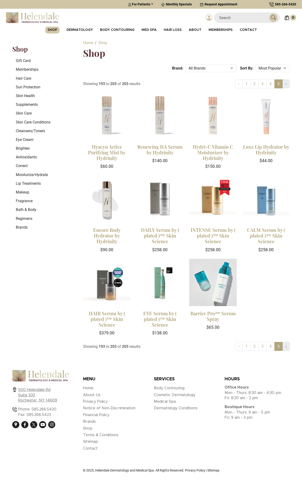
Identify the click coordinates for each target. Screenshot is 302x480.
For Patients (139, 4)
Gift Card (23, 60)
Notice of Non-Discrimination (109, 408)
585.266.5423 (38, 415)
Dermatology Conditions (175, 408)
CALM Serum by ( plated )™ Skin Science (266, 235)
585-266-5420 (285, 4)
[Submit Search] (273, 17)
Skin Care (24, 113)
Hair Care (23, 78)
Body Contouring (117, 30)
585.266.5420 (43, 409)
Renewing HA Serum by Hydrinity (159, 150)
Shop (52, 30)
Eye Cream (25, 139)
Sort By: (246, 68)
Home (88, 388)
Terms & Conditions (100, 435)
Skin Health (25, 96)
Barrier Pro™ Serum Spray (213, 316)
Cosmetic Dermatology (174, 395)
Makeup (22, 192)
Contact (248, 30)
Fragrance (24, 201)
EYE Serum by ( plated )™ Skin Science (159, 319)
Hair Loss (173, 30)
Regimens (24, 218)
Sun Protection (28, 87)
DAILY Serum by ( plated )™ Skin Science (160, 235)
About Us (92, 395)
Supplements (27, 104)
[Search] (243, 17)
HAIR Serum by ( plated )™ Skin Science (107, 319)
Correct (22, 166)
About (195, 30)
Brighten (23, 148)
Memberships (221, 30)
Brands (22, 227)
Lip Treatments (28, 183)
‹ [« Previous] (238, 84)
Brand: (177, 68)
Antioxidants (26, 157)
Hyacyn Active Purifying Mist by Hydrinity (107, 152)
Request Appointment (218, 4)
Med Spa (149, 30)
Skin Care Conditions (33, 122)
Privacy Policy (95, 401)
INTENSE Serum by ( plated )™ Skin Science (213, 235)
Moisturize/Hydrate (32, 174)
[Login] (209, 18)
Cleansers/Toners (30, 131)
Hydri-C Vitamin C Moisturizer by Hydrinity (213, 152)
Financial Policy (96, 415)
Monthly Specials (176, 4)
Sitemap (90, 441)
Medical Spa (165, 401)
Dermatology (80, 30)
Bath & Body (26, 209)
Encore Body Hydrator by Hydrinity (107, 235)
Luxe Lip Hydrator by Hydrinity (266, 150)
